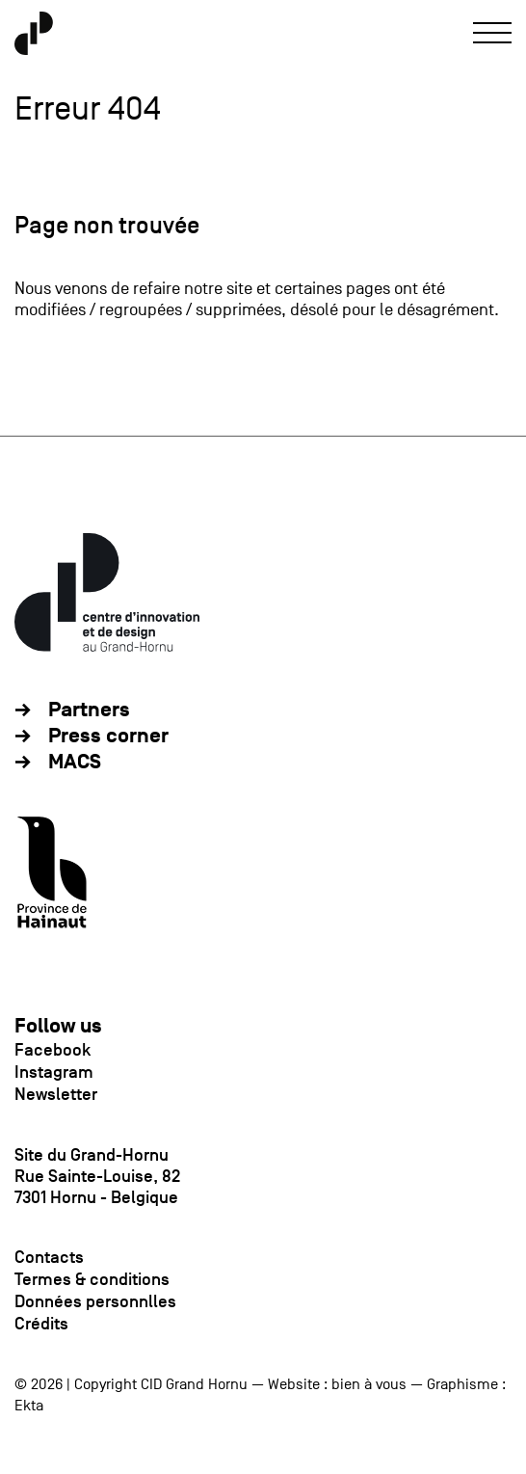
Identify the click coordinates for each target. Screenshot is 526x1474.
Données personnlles (95, 1301)
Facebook (52, 1049)
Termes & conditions (92, 1279)
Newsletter (55, 1094)
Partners (89, 710)
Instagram (53, 1072)
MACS (74, 762)
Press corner (108, 736)
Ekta (28, 1405)
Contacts (49, 1257)
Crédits (41, 1323)
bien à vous (369, 1384)
